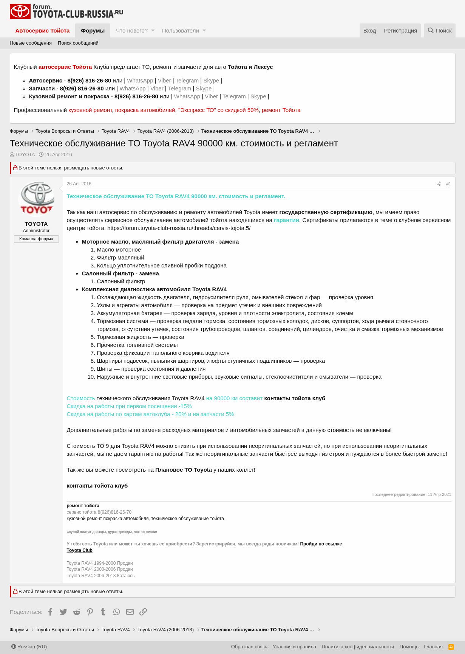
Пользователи (180, 30)
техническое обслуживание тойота (187, 518)
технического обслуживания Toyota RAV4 (151, 398)
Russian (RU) (29, 646)
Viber (164, 80)
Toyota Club (80, 550)
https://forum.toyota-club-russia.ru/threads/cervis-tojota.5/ (178, 228)
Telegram (187, 80)
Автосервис (46, 80)
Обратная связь (249, 646)
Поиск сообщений (78, 43)
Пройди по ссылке (321, 544)
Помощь (409, 646)
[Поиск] (440, 30)
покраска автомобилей (145, 110)
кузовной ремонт (90, 110)
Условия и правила (294, 646)
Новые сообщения (31, 43)
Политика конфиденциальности (358, 646)
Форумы (93, 30)
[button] (152, 30)
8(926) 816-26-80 (89, 80)
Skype (212, 80)
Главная (433, 646)
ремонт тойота (83, 505)
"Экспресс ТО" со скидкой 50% (218, 110)
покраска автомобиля (125, 518)
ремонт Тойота (281, 110)
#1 (448, 183)
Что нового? (132, 30)
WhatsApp (140, 80)
